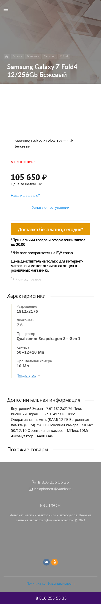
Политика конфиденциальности (50, 583)
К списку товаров (28, 279)
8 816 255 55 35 (53, 482)
